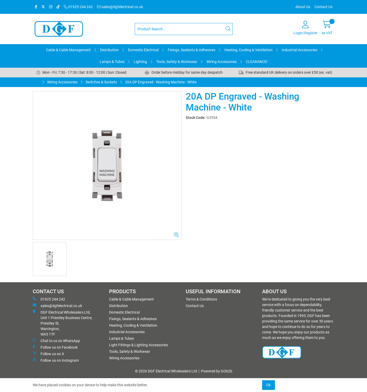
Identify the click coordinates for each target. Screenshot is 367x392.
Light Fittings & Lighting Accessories (138, 345)
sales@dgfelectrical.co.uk (120, 7)
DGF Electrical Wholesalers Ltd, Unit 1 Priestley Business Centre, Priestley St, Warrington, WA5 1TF (62, 323)
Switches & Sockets (101, 82)
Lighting (140, 62)
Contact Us (323, 7)
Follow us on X (48, 353)
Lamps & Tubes (112, 62)
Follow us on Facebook (55, 347)
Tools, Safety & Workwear (176, 62)
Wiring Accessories (221, 62)
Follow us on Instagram (56, 360)
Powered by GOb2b (216, 371)
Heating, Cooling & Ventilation (248, 50)
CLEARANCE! (257, 62)
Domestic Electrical (143, 50)
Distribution (109, 50)
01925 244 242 (78, 7)
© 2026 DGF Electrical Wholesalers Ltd (166, 371)
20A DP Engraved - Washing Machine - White (160, 82)
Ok (268, 385)
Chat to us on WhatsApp (56, 340)
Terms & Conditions (201, 299)
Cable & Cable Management (68, 50)
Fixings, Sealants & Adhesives (191, 50)
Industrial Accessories (299, 50)
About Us (302, 7)
